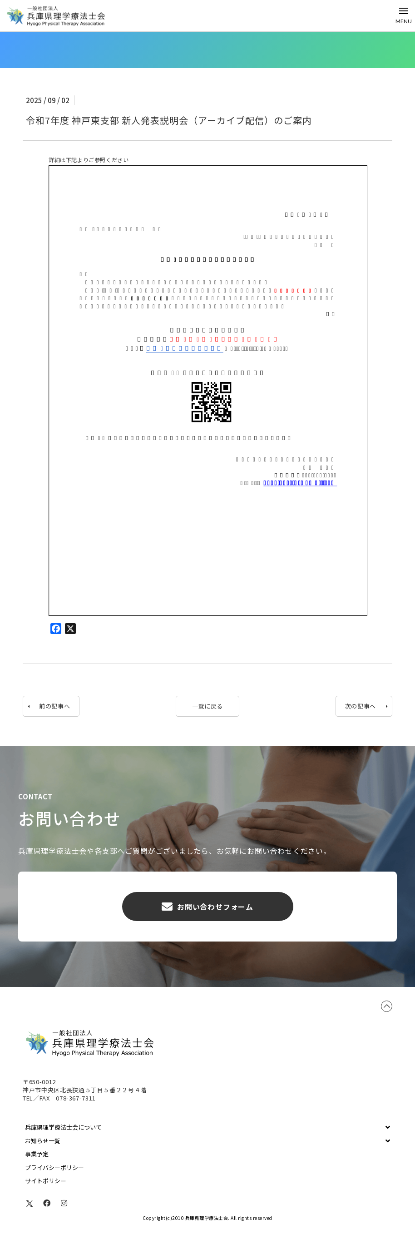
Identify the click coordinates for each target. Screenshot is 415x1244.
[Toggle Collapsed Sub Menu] (207, 1127)
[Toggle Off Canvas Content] (403, 15)
